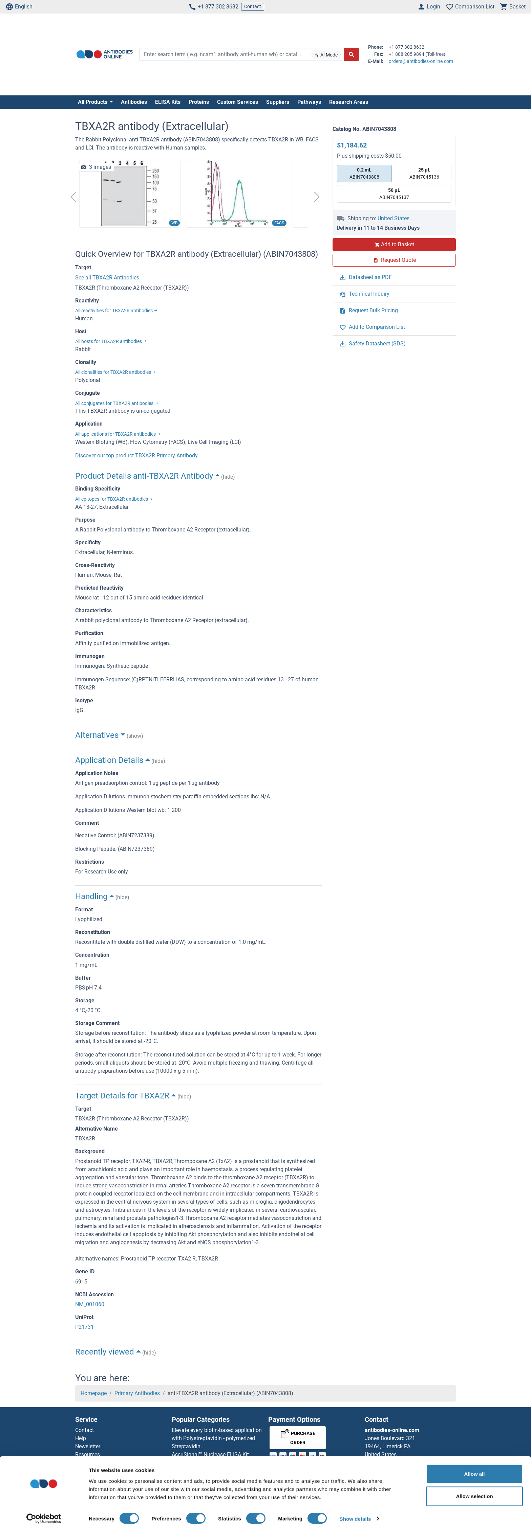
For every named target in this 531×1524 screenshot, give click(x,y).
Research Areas (348, 102)
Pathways (309, 102)
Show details (355, 1511)
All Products (93, 102)
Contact (252, 6)
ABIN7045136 (424, 173)
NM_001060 (89, 1304)
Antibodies (134, 102)
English (19, 7)
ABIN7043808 (364, 173)
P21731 (84, 1327)
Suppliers (277, 102)
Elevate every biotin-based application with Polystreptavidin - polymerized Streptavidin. (217, 1438)
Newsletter (87, 1446)
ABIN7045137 (394, 193)
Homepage (94, 1393)
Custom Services (237, 102)
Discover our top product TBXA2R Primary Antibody (136, 455)
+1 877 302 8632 (213, 7)
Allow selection (474, 1488)
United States (393, 218)
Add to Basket (394, 244)
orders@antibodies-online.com (421, 61)
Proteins (199, 102)
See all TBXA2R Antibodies (107, 277)
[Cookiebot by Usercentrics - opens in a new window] (43, 1511)
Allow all (474, 1466)
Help (80, 1438)
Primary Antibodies (137, 1393)
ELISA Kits (167, 102)
